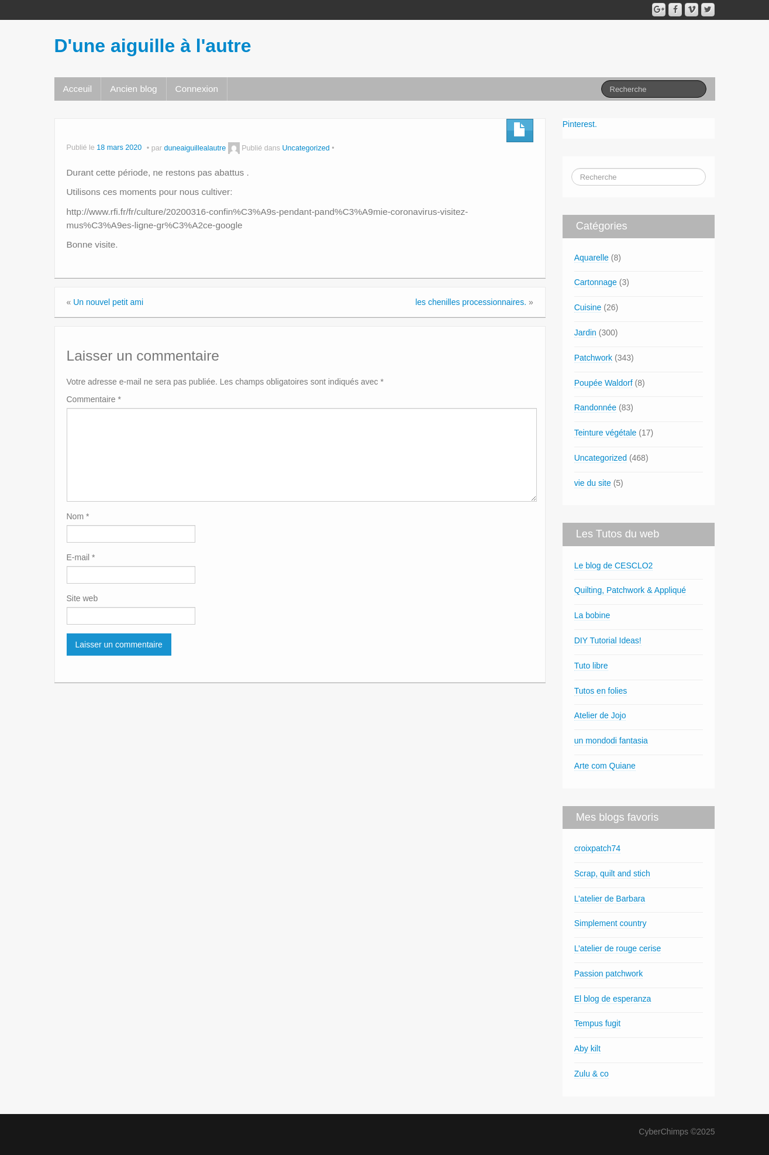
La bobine (592, 615)
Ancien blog (133, 89)
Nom (78, 516)
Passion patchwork (608, 973)
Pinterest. (580, 124)
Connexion (197, 89)
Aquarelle (591, 257)
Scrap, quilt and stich (612, 873)
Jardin (585, 332)
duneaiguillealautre (195, 148)
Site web (82, 598)
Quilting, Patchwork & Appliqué (630, 590)
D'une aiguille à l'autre (152, 45)
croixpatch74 (597, 848)
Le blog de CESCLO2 (613, 565)
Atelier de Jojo (600, 715)
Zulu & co (591, 1073)
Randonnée (595, 407)
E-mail (81, 557)
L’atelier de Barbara (609, 898)
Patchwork (593, 357)
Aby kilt (587, 1048)
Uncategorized (306, 148)
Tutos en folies (600, 690)
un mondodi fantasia (611, 740)
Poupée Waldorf (603, 383)
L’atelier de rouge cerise (617, 948)
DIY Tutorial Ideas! (608, 640)
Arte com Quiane (605, 765)
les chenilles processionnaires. (470, 302)
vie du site (592, 483)
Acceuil (77, 89)
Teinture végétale (605, 432)
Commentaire (94, 399)
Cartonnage (595, 282)
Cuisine (588, 307)
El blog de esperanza (612, 998)
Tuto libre (591, 665)
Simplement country (610, 923)
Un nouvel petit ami (108, 302)
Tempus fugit (597, 1023)
